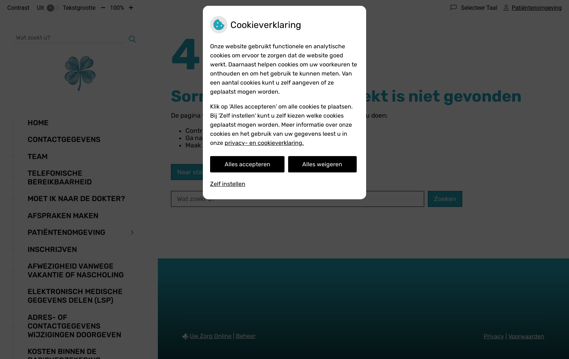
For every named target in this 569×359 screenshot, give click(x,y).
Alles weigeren (322, 164)
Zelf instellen (227, 183)
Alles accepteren (247, 164)
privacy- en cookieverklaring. (264, 142)
